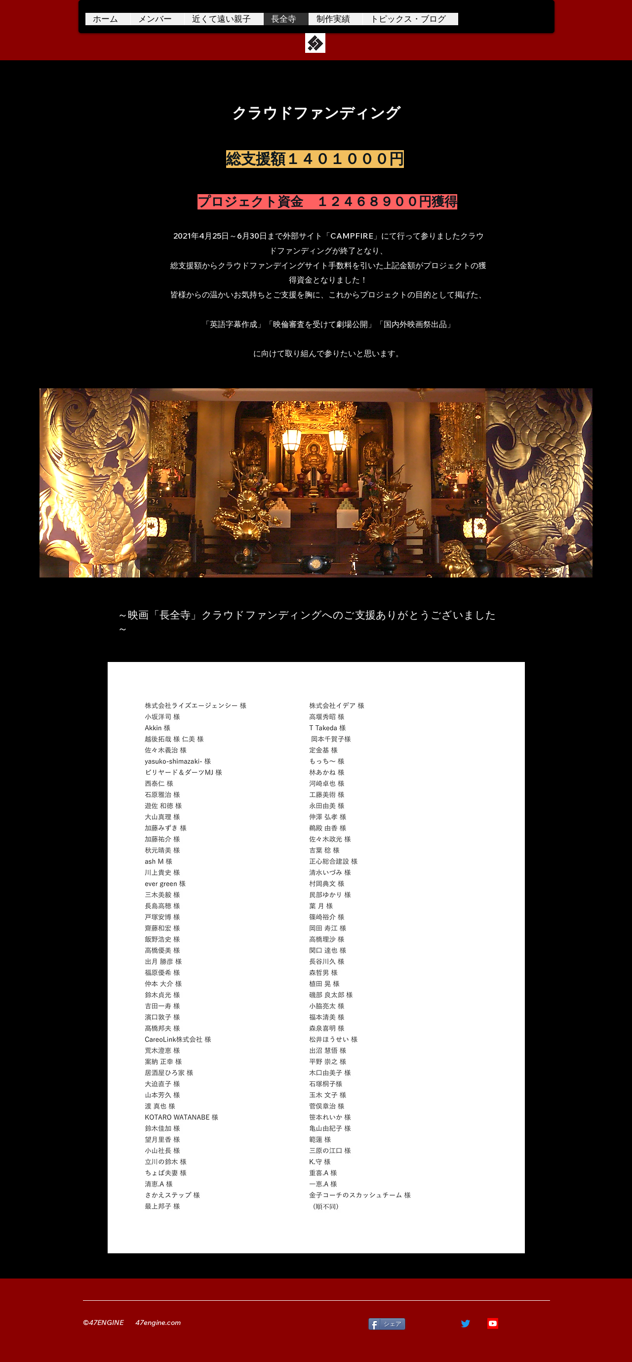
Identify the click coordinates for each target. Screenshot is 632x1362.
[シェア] (386, 1324)
